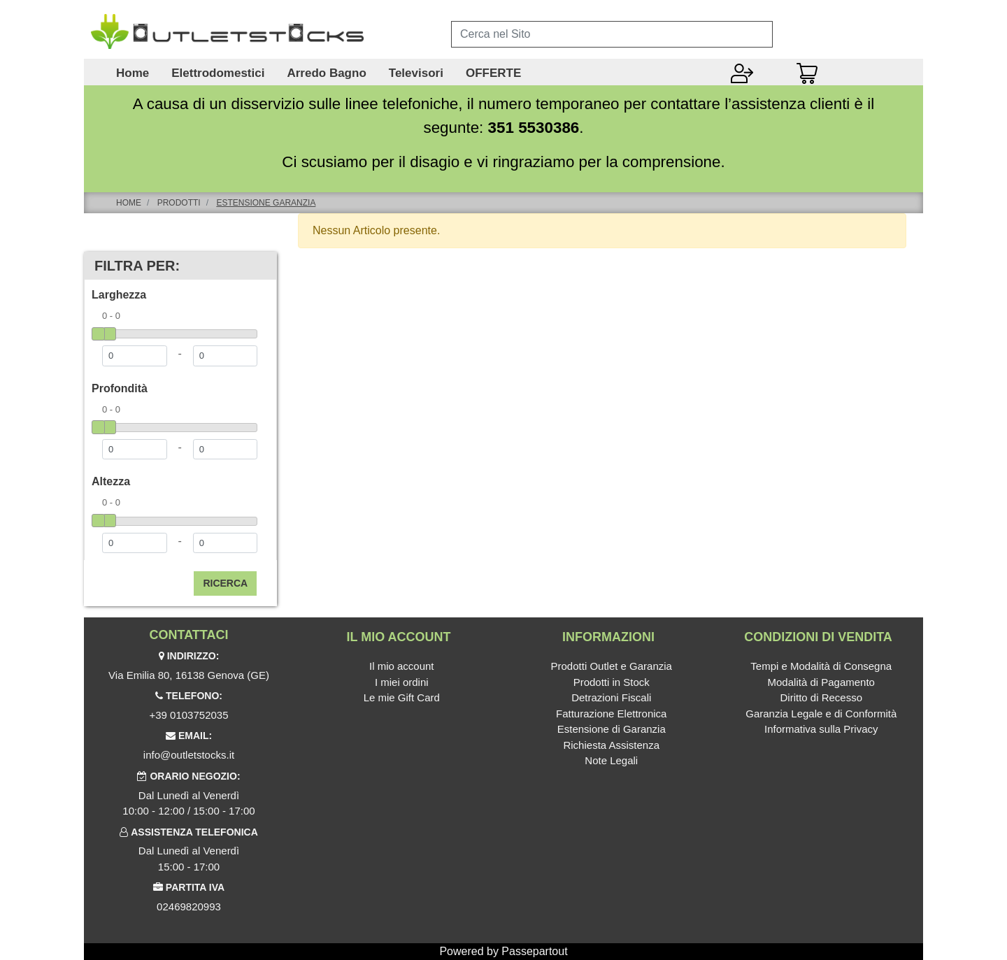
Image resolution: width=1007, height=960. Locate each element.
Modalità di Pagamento (821, 682)
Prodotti (179, 203)
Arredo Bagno (326, 73)
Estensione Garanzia (265, 203)
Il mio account (401, 666)
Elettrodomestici (217, 73)
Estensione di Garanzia (611, 729)
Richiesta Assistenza (611, 745)
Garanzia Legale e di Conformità (821, 713)
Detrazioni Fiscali (611, 697)
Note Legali (611, 760)
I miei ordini (402, 682)
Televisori (416, 73)
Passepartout (534, 951)
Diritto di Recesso (821, 697)
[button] (225, 583)
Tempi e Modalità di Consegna (821, 666)
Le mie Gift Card (402, 697)
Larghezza (119, 295)
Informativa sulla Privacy (821, 729)
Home (132, 73)
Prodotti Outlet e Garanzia (611, 666)
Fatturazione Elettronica (611, 713)
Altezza (111, 481)
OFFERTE (493, 73)
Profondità (120, 388)
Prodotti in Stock (611, 682)
